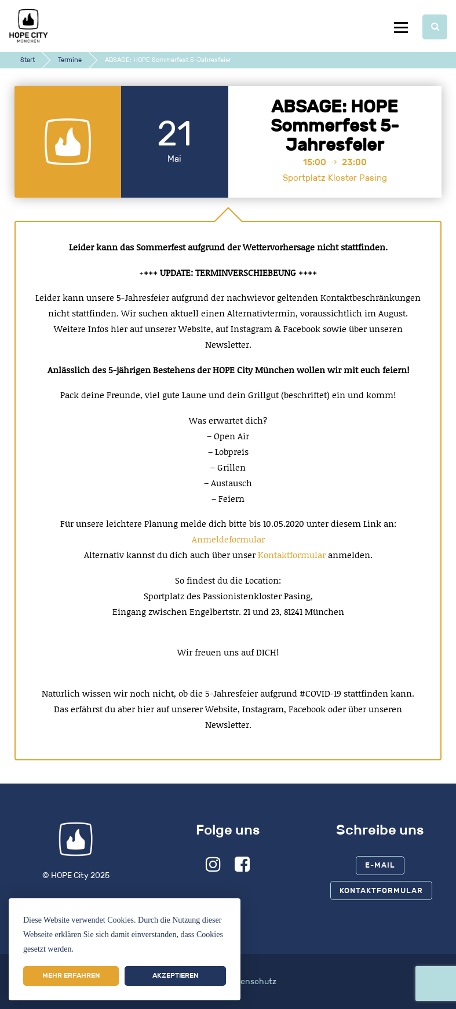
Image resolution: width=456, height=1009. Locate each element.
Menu (401, 27)
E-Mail (380, 865)
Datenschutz (251, 981)
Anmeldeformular (228, 539)
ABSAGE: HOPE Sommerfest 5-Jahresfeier (335, 125)
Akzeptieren (175, 975)
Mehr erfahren (71, 975)
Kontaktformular (293, 554)
